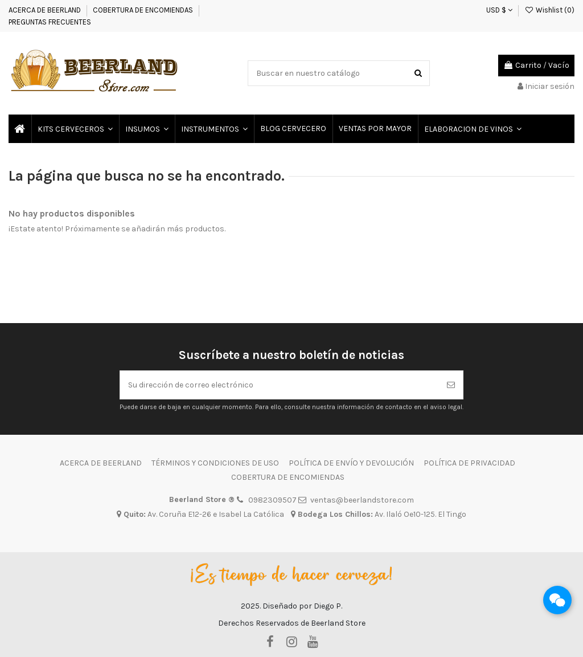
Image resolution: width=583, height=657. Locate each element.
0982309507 (272, 500)
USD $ (499, 10)
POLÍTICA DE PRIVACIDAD (469, 463)
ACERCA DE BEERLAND (45, 10)
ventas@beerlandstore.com (362, 500)
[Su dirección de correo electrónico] (279, 385)
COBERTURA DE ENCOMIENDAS (143, 10)
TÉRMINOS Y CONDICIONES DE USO (215, 463)
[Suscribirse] (451, 385)
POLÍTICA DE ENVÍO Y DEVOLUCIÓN (351, 463)
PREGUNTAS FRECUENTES (50, 22)
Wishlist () (549, 10)
